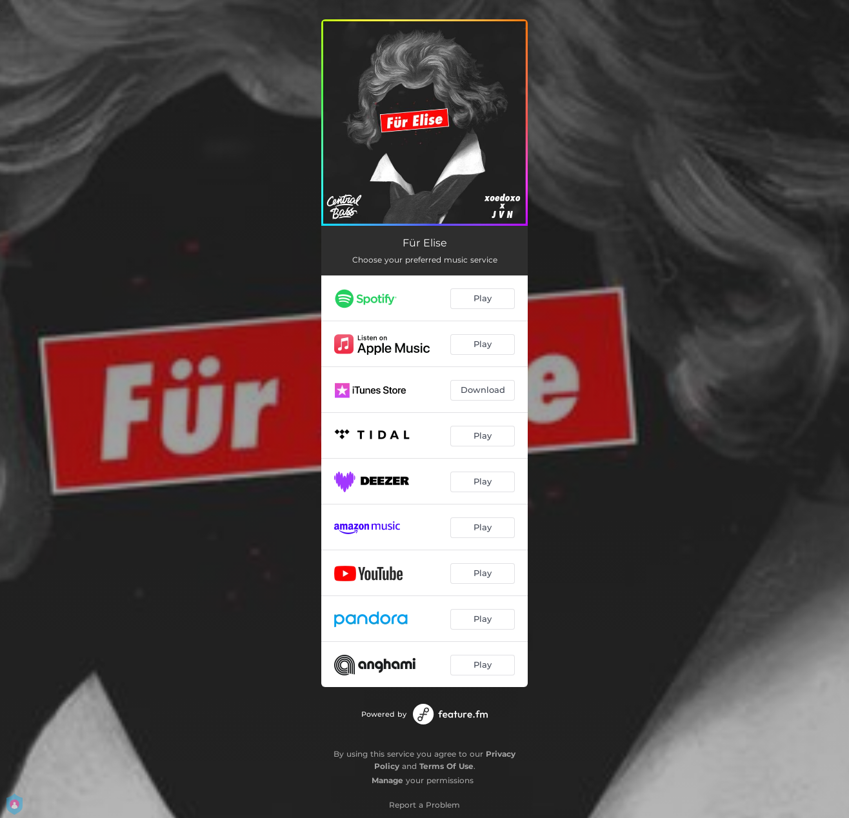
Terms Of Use (446, 766)
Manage (387, 780)
